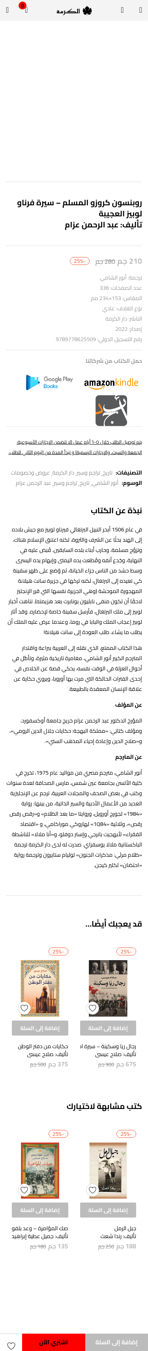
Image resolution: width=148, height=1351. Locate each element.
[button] (26, 10)
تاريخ (107, 472)
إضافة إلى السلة (117, 1342)
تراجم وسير (88, 472)
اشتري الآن (53, 1342)
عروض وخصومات (30, 472)
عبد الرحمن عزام (33, 483)
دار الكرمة (63, 472)
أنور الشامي (105, 483)
